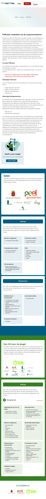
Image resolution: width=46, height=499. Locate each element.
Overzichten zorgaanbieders (10, 250)
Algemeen (28, 447)
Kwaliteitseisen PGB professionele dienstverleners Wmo (20, 76)
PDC (6, 426)
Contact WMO (12, 160)
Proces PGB (28, 256)
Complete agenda (39, 400)
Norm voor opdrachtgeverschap (11, 437)
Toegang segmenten (9, 471)
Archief (6, 429)
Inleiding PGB (28, 253)
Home (6, 3)
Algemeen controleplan (30, 242)
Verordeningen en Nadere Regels (11, 240)
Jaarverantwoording (30, 298)
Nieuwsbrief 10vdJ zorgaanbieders (33, 414)
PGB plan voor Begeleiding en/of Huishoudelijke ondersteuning (21, 74)
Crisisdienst (7, 468)
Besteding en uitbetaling (30, 250)
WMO (12, 3)
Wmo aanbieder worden (10, 252)
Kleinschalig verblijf (9, 425)
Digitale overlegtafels (30, 427)
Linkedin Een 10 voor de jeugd (32, 409)
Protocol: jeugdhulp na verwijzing (11, 435)
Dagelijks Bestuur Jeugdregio (11, 411)
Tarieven (27, 258)
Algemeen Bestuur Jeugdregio (11, 413)
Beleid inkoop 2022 (9, 431)
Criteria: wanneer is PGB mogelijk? (32, 252)
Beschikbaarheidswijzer (30, 445)
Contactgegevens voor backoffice (12, 300)
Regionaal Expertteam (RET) (10, 470)
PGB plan (28, 255)
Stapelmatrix (7, 428)
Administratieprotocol (9, 304)
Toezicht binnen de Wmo (31, 240)
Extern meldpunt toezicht (10, 434)
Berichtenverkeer (8, 310)
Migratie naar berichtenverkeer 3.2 (12, 308)
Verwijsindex (7, 321)
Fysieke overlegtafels (30, 429)
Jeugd (19, 3)
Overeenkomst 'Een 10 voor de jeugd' (33, 448)
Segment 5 (28, 459)
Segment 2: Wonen (29, 453)
